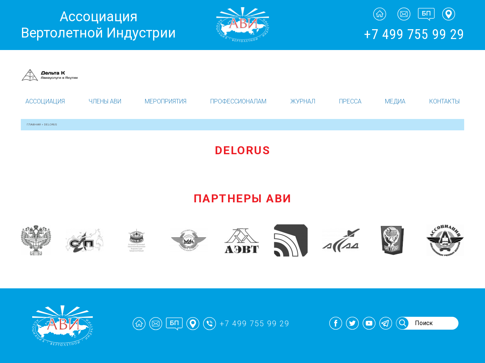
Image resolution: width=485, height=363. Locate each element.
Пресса (350, 101)
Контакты (444, 101)
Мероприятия (165, 101)
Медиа (395, 101)
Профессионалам (238, 101)
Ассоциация (45, 101)
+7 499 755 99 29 (414, 34)
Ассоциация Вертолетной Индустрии (98, 25)
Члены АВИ (105, 101)
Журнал (302, 101)
